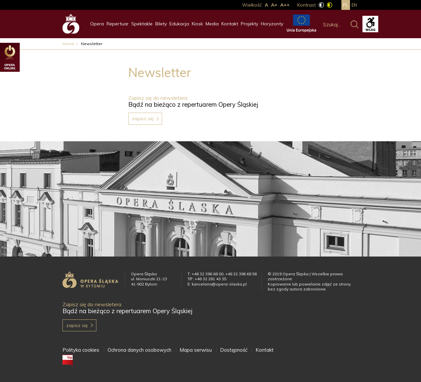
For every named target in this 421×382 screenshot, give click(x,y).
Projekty (249, 24)
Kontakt (229, 24)
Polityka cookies (80, 350)
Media (212, 24)
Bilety (161, 24)
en (354, 5)
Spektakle (142, 24)
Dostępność (233, 350)
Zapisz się (143, 119)
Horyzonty (272, 24)
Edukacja (179, 24)
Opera (97, 24)
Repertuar (118, 24)
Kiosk (197, 24)
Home (68, 43)
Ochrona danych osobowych (139, 350)
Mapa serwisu (196, 350)
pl (345, 5)
